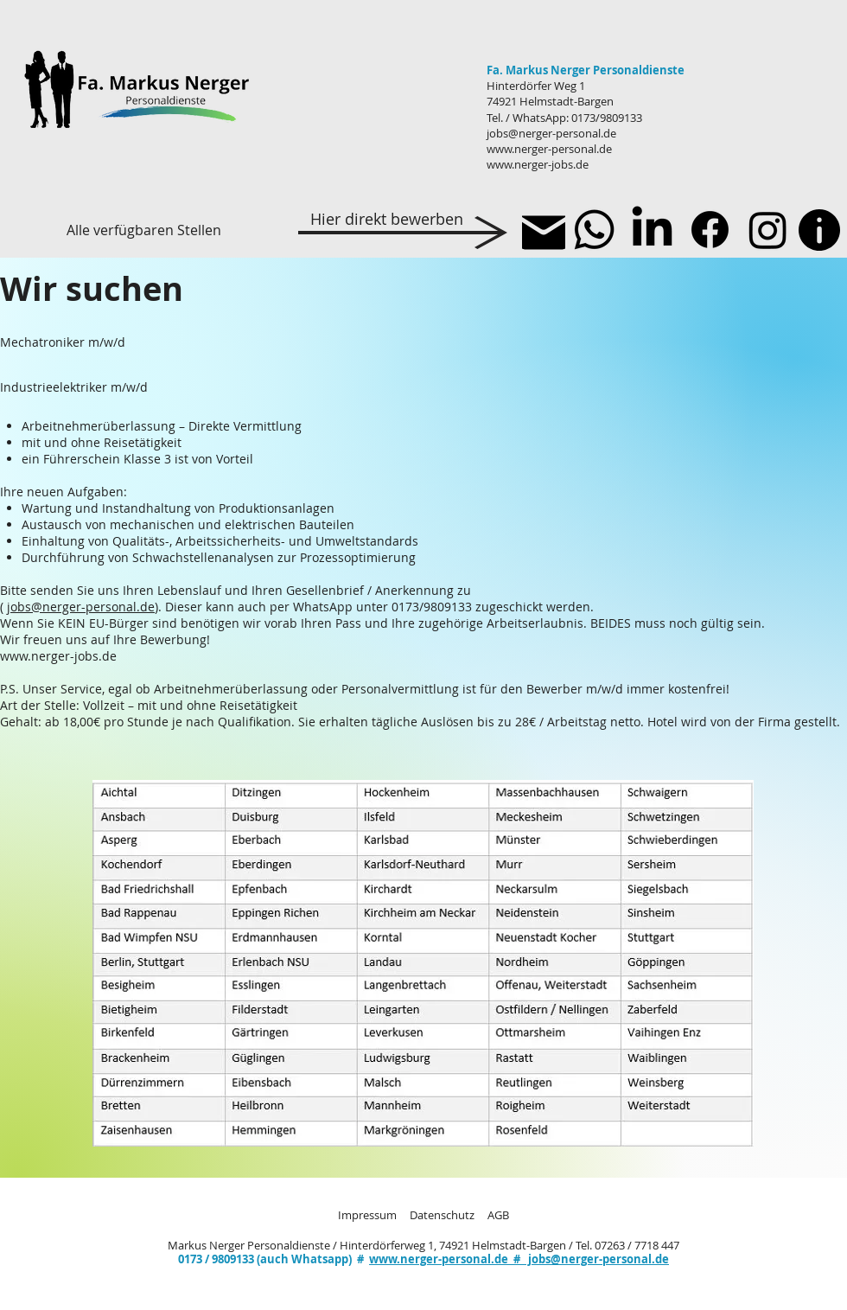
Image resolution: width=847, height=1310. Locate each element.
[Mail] (543, 232)
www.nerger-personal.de (549, 149)
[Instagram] (768, 229)
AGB (498, 1215)
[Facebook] (710, 229)
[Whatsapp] (594, 229)
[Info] (819, 230)
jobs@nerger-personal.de (551, 133)
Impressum (367, 1215)
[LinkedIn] (652, 229)
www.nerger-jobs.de (538, 164)
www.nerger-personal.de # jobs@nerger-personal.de (519, 1259)
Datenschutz (442, 1215)
